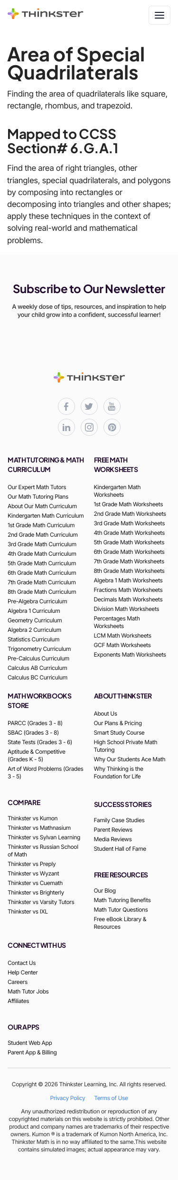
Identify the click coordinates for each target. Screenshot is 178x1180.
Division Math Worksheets (126, 608)
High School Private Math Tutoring (126, 745)
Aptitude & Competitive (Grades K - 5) (37, 755)
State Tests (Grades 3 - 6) (40, 742)
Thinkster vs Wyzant (33, 873)
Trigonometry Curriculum (39, 648)
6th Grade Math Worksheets (129, 551)
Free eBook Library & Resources (120, 922)
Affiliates (18, 1000)
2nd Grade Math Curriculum (43, 534)
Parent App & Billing (32, 1052)
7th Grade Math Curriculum (42, 582)
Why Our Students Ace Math (130, 759)
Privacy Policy (67, 1097)
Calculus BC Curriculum (37, 677)
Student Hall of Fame (120, 848)
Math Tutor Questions (121, 909)
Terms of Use (111, 1097)
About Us (105, 713)
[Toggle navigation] (159, 15)
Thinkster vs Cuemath (35, 882)
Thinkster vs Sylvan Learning (44, 837)
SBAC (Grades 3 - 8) (33, 732)
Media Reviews (113, 839)
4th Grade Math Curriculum (42, 553)
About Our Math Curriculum (42, 506)
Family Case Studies (119, 820)
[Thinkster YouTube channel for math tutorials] (112, 406)
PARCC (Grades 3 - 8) (35, 723)
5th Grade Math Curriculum (42, 563)
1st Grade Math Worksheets (128, 504)
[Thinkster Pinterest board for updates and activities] (112, 427)
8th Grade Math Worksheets (129, 570)
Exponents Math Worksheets (130, 654)
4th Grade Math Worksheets (129, 532)
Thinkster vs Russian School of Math (43, 850)
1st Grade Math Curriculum (41, 525)
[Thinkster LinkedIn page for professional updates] (66, 427)
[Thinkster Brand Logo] (46, 16)
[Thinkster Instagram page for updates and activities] (89, 427)
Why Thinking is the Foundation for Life (118, 772)
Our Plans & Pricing (118, 723)
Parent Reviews (113, 829)
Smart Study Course (119, 732)
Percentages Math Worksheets (117, 622)
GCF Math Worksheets (122, 645)
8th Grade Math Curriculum (42, 591)
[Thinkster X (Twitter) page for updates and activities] (89, 406)
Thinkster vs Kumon (32, 818)
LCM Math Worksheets (122, 635)
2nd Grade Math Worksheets (130, 513)
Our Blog (105, 890)
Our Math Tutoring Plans (38, 496)
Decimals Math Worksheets (128, 599)
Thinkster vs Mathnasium (39, 827)
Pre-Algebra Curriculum (37, 601)
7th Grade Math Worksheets (129, 561)
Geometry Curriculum (35, 620)
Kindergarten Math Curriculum (46, 515)
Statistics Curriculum (33, 639)
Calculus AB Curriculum (37, 667)
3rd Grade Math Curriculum (42, 544)
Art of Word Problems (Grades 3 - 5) (45, 772)
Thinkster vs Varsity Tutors (41, 901)
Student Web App (30, 1042)
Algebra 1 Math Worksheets (128, 580)
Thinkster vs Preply (32, 863)
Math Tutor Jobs (28, 991)
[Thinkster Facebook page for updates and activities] (66, 406)
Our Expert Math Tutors (37, 487)
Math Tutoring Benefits (122, 900)
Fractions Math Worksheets (128, 589)
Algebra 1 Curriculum (34, 610)
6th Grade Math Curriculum (42, 572)
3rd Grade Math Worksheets (129, 523)
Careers (18, 981)
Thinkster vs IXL (28, 911)
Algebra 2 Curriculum (34, 629)
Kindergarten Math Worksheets (117, 490)
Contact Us (22, 962)
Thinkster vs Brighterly (36, 892)
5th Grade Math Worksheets (129, 542)
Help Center (22, 972)
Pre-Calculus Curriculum (38, 658)
